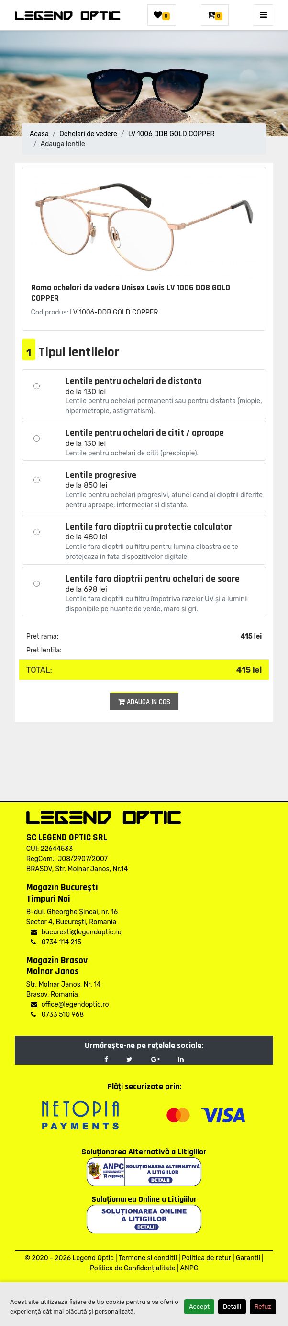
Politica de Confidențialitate (133, 1268)
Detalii (232, 1306)
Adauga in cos (144, 702)
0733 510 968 (57, 1015)
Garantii (248, 1258)
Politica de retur (206, 1258)
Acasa (39, 134)
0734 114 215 (56, 942)
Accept (199, 1306)
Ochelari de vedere (88, 134)
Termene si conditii (148, 1258)
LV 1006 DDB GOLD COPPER (171, 134)
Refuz (263, 1306)
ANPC (189, 1268)
